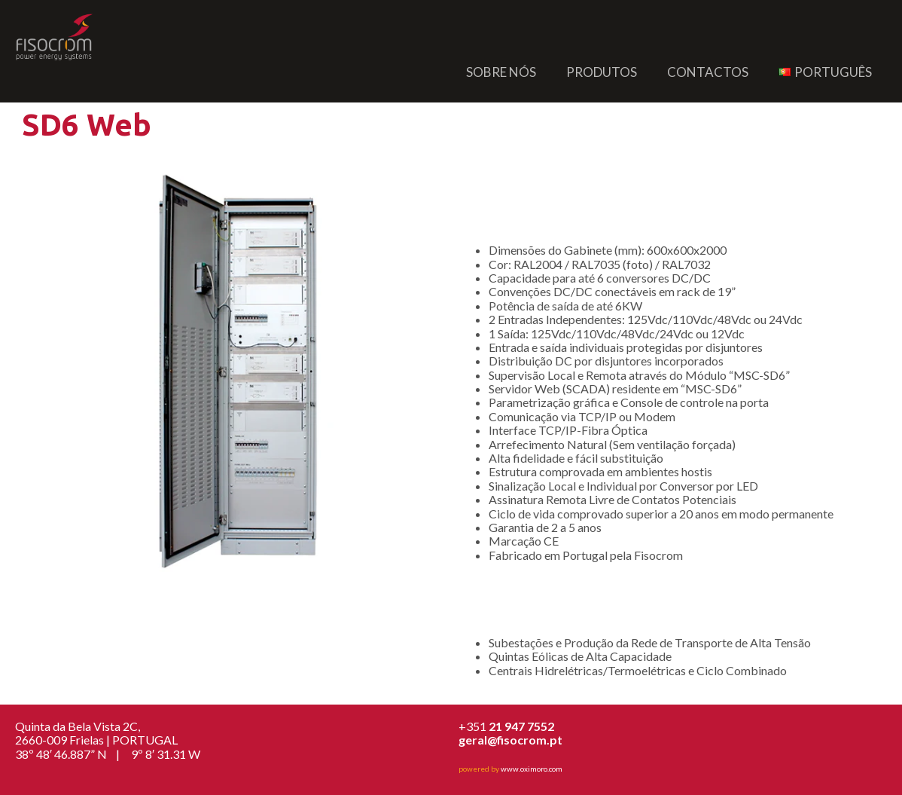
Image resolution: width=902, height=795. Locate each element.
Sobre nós (501, 72)
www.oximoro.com (531, 768)
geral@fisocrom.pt (510, 739)
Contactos (707, 72)
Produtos (601, 72)
